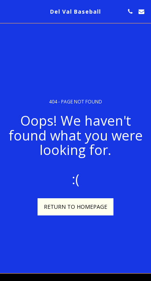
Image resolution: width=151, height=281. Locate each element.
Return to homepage (75, 206)
